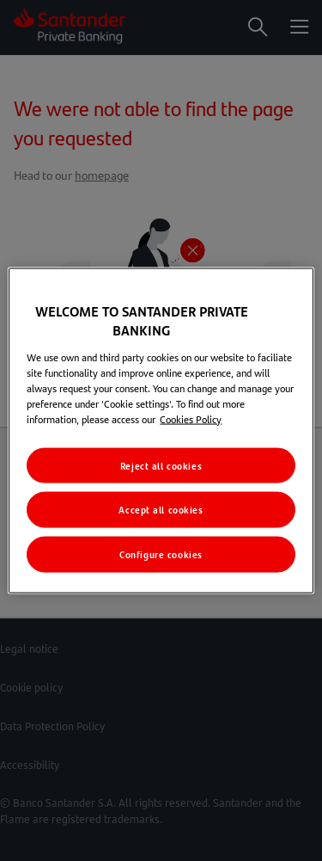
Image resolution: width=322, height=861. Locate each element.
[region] (160, 430)
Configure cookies (161, 554)
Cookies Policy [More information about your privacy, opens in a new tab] (191, 418)
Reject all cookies (161, 465)
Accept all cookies (160, 509)
